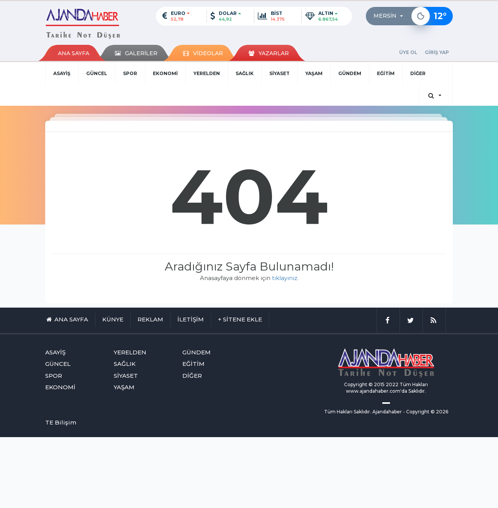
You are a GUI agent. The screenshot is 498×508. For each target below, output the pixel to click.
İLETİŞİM (190, 319)
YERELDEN (206, 73)
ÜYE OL (408, 52)
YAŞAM (314, 73)
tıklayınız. (285, 278)
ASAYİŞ (61, 73)
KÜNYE (112, 319)
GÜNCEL (96, 73)
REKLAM (150, 319)
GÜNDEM (349, 73)
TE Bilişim (60, 422)
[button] (391, 16)
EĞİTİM (386, 73)
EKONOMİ (165, 73)
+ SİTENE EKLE (240, 319)
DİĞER (418, 73)
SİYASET (279, 73)
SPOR (130, 73)
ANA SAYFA (73, 53)
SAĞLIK (245, 73)
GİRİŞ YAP (437, 52)
